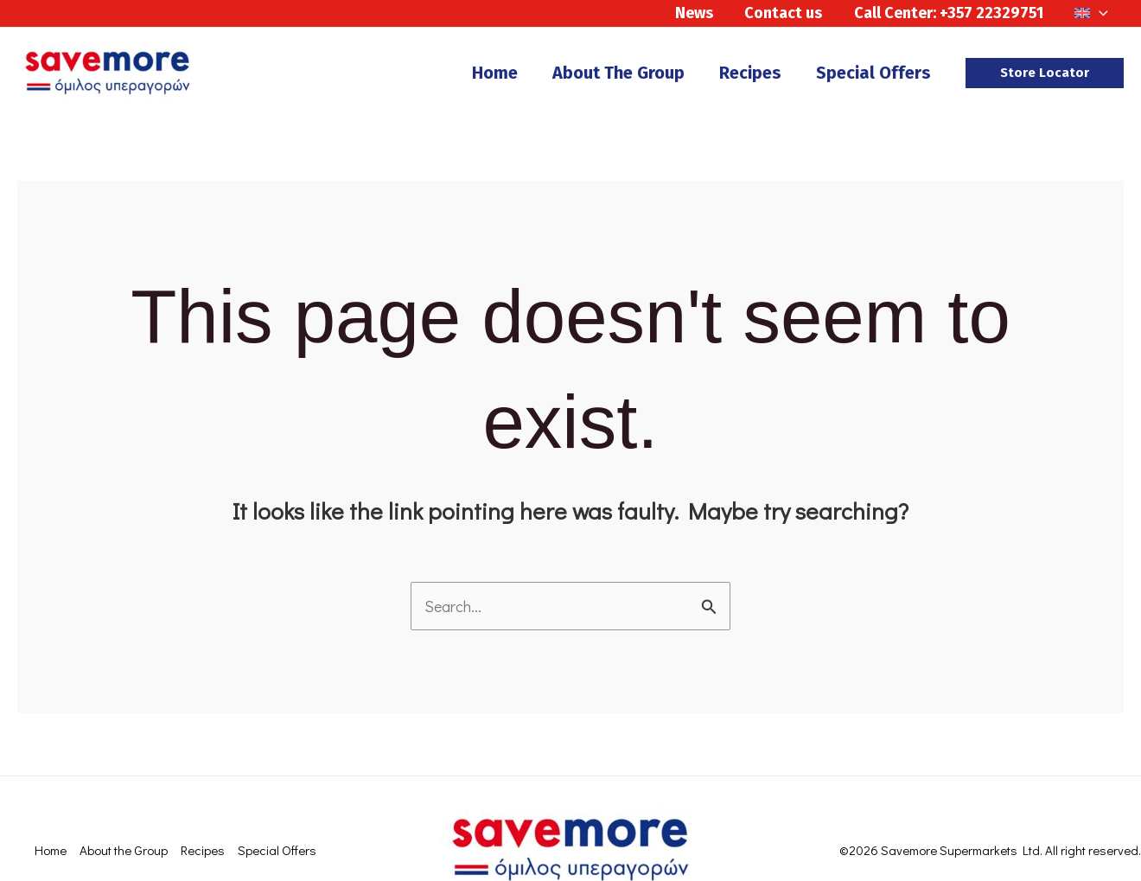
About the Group (124, 850)
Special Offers (277, 850)
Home (51, 850)
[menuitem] (1091, 13)
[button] (1045, 73)
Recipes (203, 850)
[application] (1099, 13)
